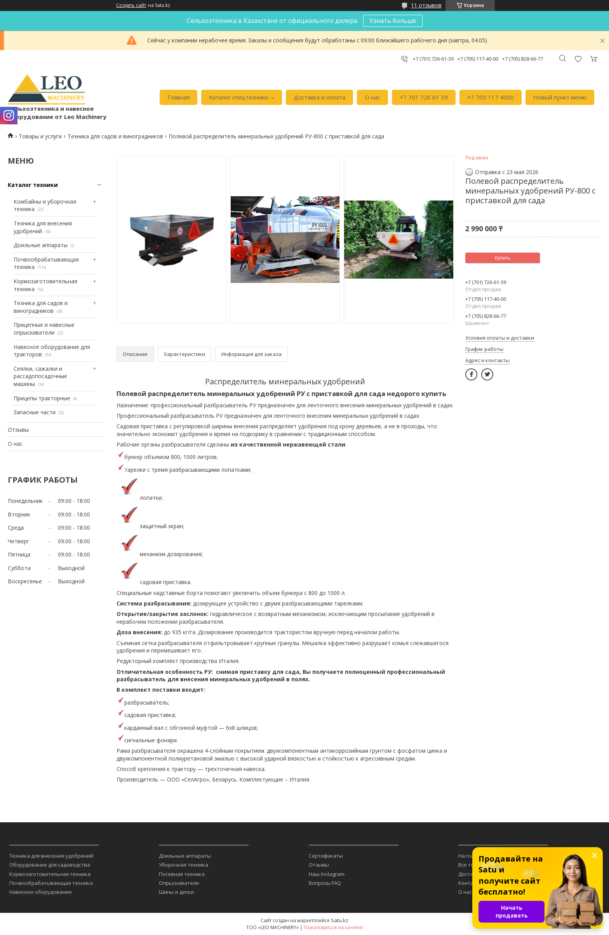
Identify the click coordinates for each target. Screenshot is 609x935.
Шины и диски (176, 891)
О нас (372, 97)
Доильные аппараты (41, 245)
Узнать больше (392, 20)
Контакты (470, 882)
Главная (178, 97)
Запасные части (35, 412)
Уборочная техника (183, 864)
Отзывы (18, 429)
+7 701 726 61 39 (424, 97)
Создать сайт (131, 5)
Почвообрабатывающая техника (51, 882)
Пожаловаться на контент (333, 927)
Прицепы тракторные (42, 398)
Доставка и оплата (319, 97)
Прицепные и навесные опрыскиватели (44, 328)
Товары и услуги (40, 136)
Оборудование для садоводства (49, 864)
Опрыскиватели (179, 882)
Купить (502, 258)
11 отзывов (426, 5)
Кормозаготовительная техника (49, 873)
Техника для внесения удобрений (51, 855)
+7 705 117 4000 (490, 97)
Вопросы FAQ (325, 882)
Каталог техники (33, 184)
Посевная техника (182, 873)
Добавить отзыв (578, 59)
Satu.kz (339, 920)
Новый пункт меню (559, 97)
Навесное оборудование (40, 891)
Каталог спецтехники (238, 97)
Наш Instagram (327, 873)
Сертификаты (326, 855)
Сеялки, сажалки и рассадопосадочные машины (40, 376)
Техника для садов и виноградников (115, 136)
